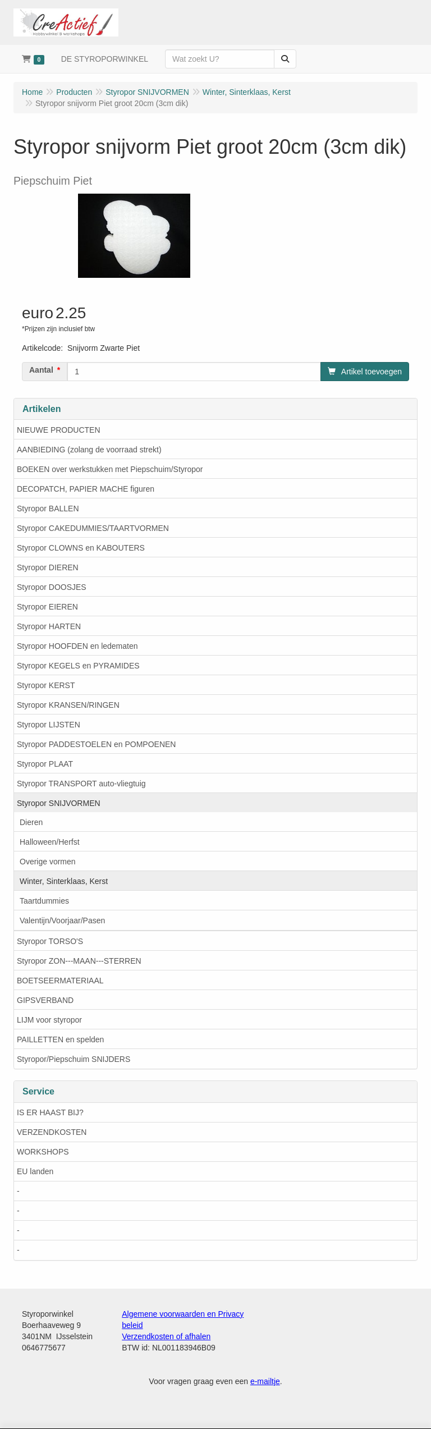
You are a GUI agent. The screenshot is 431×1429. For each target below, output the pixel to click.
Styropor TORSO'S (50, 941)
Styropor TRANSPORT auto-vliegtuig (81, 783)
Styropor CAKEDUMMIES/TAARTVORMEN (93, 528)
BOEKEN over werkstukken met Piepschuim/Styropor (110, 469)
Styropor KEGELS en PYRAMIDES (78, 665)
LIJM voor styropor (49, 1019)
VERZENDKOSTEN (51, 1132)
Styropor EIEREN (47, 606)
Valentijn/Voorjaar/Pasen (62, 920)
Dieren (31, 822)
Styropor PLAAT (45, 763)
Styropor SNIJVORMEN (58, 803)
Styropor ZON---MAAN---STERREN (79, 960)
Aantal (41, 370)
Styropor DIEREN (48, 567)
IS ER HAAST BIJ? (50, 1112)
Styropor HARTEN (49, 626)
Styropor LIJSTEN (48, 724)
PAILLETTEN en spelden (60, 1039)
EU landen (35, 1171)
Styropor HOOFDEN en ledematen (77, 646)
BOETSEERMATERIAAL (60, 980)
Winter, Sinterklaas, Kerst (64, 881)
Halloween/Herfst (50, 841)
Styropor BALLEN (48, 508)
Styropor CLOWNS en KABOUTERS (81, 547)
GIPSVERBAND (45, 1000)
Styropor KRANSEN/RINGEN (68, 704)
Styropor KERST (46, 685)
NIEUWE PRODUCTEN (58, 429)
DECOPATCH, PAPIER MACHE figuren (85, 488)
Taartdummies (44, 900)
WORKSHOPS (43, 1151)
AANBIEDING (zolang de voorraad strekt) (89, 449)
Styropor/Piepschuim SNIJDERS (73, 1059)
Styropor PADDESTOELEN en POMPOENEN (96, 744)
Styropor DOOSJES (51, 587)
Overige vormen (48, 861)
